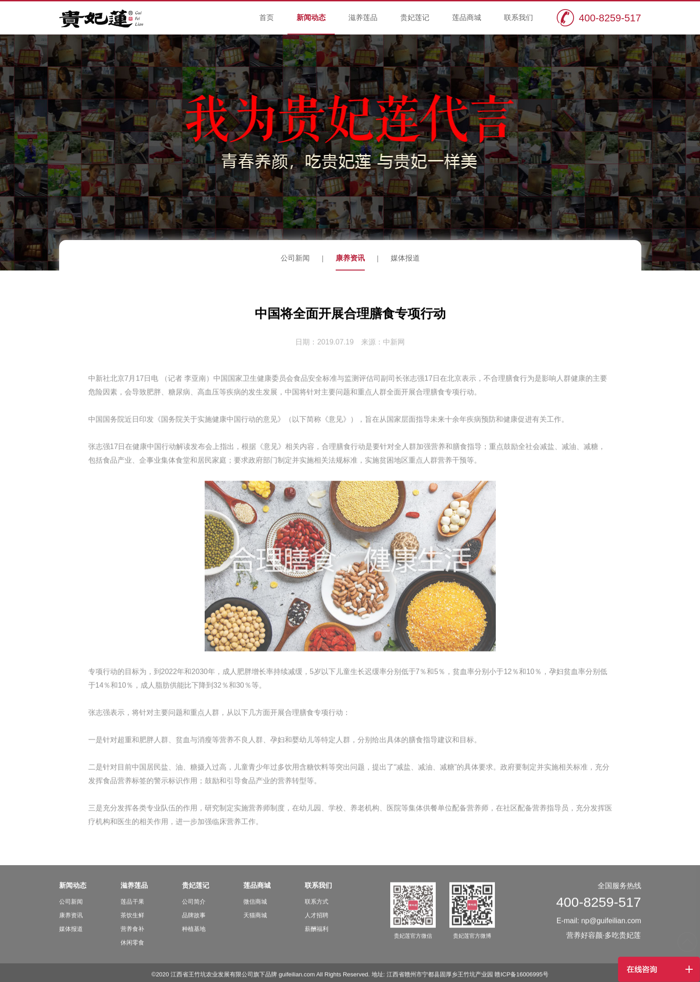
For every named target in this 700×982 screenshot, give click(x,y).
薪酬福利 (316, 935)
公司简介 (194, 907)
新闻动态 (311, 17)
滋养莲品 (363, 17)
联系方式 (316, 907)
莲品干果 (132, 907)
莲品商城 (466, 17)
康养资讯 (350, 258)
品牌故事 (194, 921)
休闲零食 (132, 948)
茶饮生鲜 (132, 921)
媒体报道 (405, 258)
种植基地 (194, 935)
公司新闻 (295, 258)
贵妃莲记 (414, 17)
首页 (266, 17)
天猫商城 (255, 921)
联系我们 (518, 17)
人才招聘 (316, 921)
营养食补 (132, 935)
